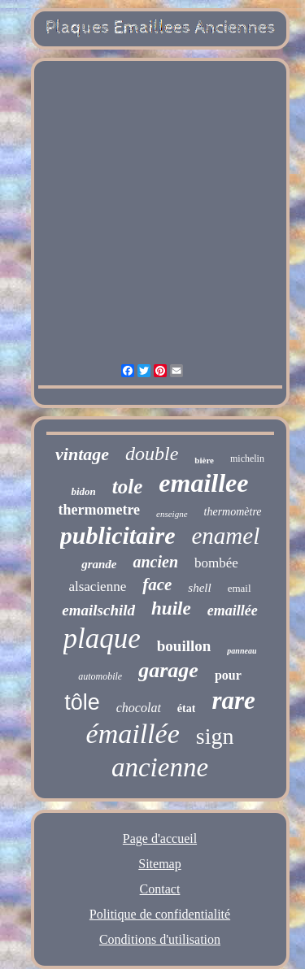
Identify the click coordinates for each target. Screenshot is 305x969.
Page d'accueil (160, 838)
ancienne (159, 767)
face (157, 584)
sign (215, 736)
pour (228, 675)
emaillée (232, 610)
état (186, 708)
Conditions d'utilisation (159, 939)
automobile (100, 676)
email (239, 588)
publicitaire (118, 535)
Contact (160, 889)
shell (199, 587)
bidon (83, 491)
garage (168, 670)
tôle (82, 702)
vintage (82, 454)
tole (127, 487)
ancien (155, 562)
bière (204, 460)
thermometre (99, 510)
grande (98, 564)
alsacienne (97, 586)
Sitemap (159, 864)
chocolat (138, 708)
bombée (216, 563)
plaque (102, 638)
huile (171, 608)
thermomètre (233, 512)
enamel (225, 536)
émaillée (133, 734)
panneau (241, 650)
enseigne (171, 514)
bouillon (184, 645)
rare (233, 700)
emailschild (98, 610)
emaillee (203, 483)
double (151, 453)
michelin (247, 458)
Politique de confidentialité (159, 914)
